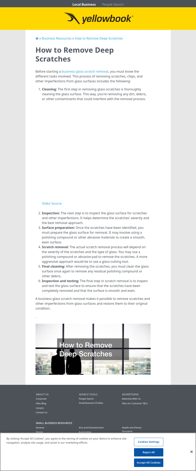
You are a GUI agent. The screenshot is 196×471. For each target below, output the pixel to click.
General (40, 427)
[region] (98, 452)
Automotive (85, 431)
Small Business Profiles (91, 402)
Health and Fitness (131, 427)
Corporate (41, 398)
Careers (40, 407)
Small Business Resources (54, 423)
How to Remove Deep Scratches (99, 38)
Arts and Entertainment (91, 427)
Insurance (127, 431)
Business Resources (56, 38)
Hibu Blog (41, 403)
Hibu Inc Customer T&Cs (135, 403)
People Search (113, 4)
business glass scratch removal (85, 71)
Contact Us (41, 412)
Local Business (84, 4)
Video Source (52, 203)
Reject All (149, 452)
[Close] (191, 451)
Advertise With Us (131, 398)
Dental (39, 431)
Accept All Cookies (148, 462)
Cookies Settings (148, 442)
